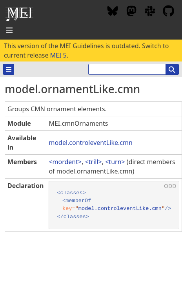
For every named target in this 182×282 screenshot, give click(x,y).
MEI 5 (58, 55)
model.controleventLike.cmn (90, 142)
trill (93, 161)
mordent (65, 161)
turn (115, 161)
